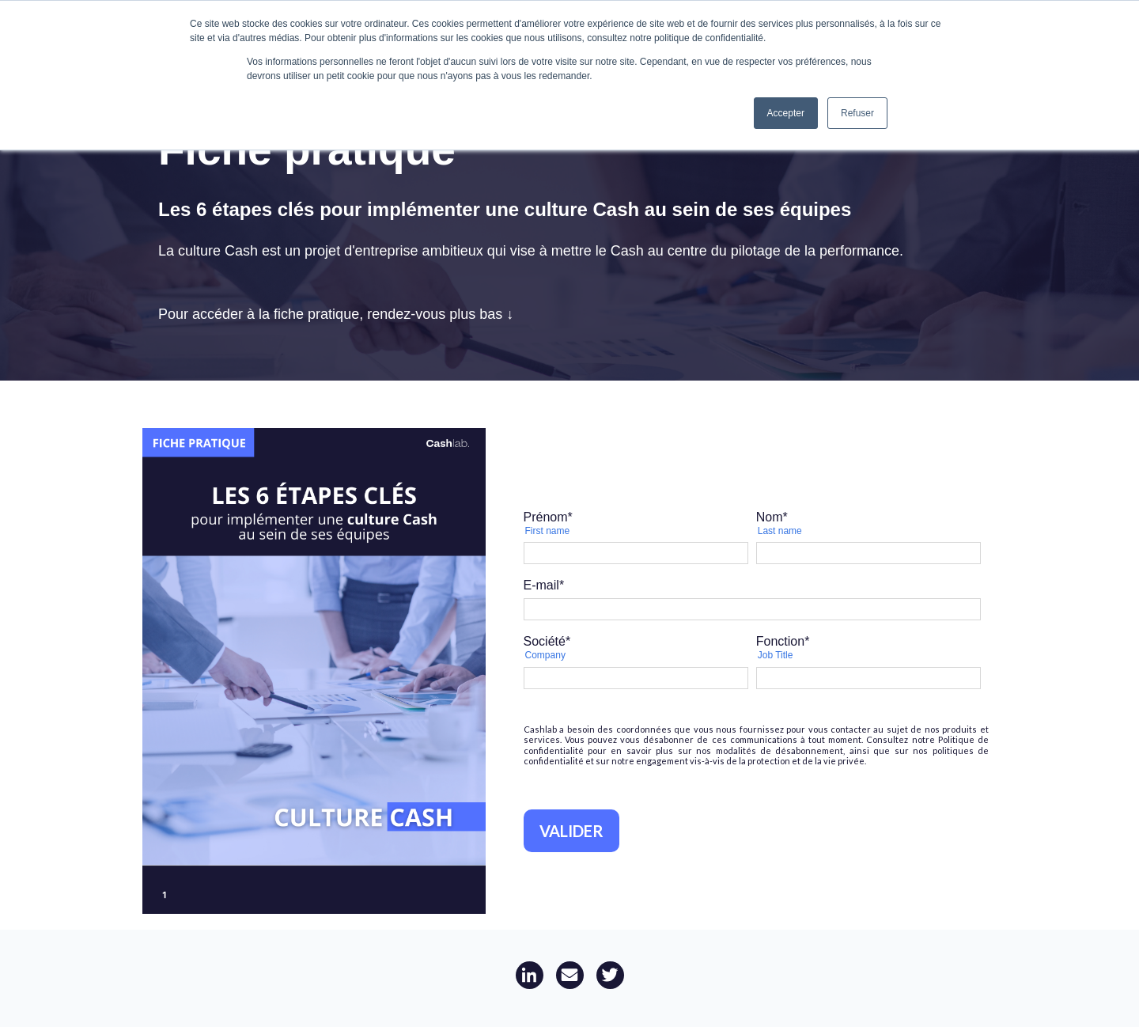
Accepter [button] (785, 113)
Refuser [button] (857, 113)
